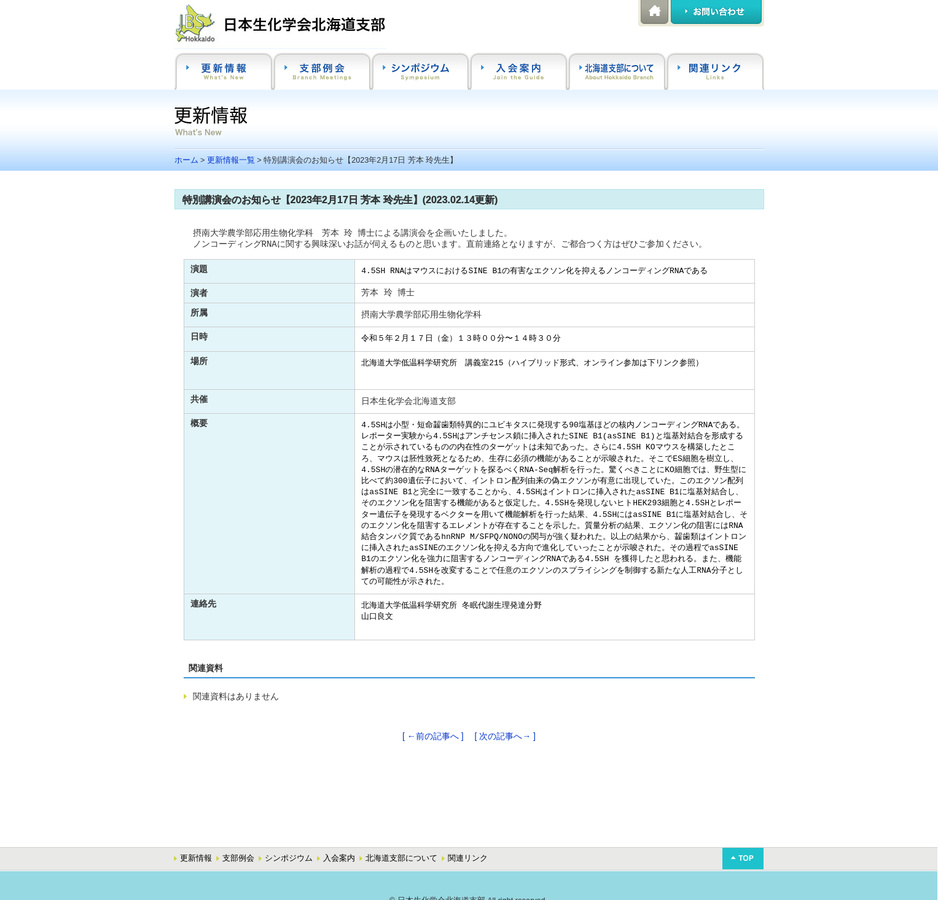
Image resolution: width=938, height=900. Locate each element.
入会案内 (339, 858)
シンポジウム (289, 858)
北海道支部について (401, 858)
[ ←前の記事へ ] (433, 736)
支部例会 (238, 858)
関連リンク (468, 858)
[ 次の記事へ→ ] (505, 736)
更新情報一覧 (231, 160)
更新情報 (196, 858)
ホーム (186, 160)
